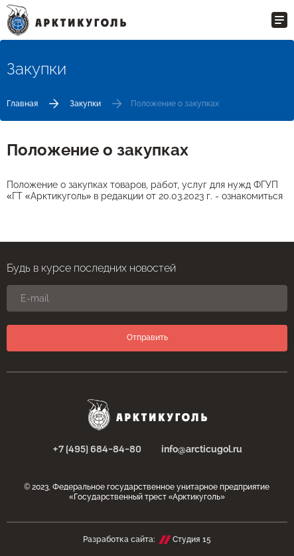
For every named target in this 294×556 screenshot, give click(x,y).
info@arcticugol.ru (201, 449)
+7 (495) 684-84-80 (96, 450)
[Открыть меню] (279, 20)
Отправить (147, 337)
